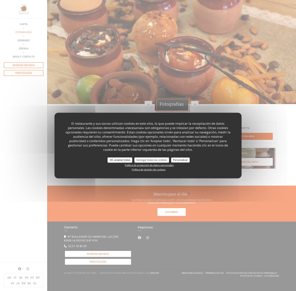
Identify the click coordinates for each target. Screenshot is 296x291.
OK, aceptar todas (120, 160)
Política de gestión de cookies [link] (149, 169)
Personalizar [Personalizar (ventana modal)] (180, 160)
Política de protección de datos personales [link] (149, 165)
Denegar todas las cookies (151, 160)
